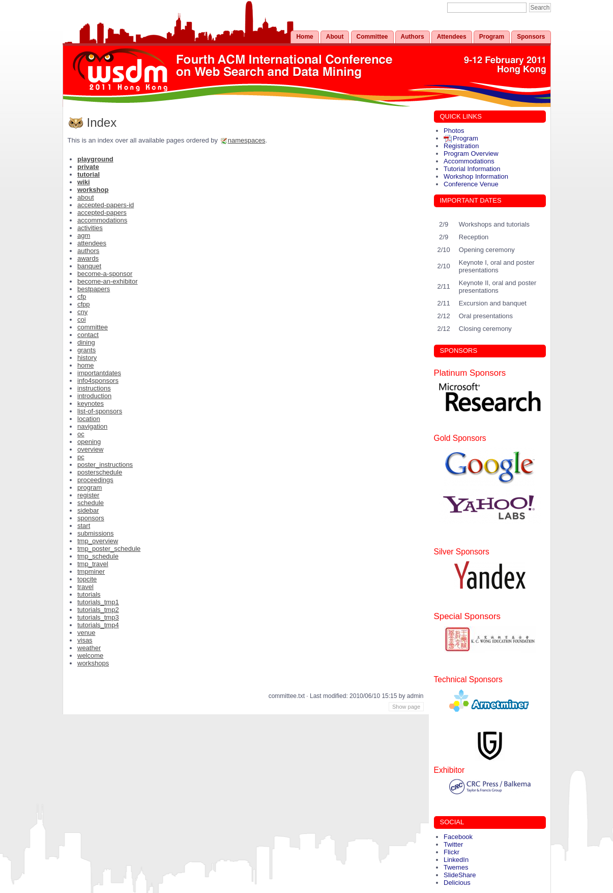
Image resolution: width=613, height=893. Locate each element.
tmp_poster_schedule (108, 548)
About (335, 36)
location (88, 419)
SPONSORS (459, 350)
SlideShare (460, 875)
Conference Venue (471, 184)
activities (90, 228)
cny (82, 312)
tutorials (89, 594)
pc (80, 457)
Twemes (456, 867)
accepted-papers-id (105, 205)
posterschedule (99, 472)
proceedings (95, 480)
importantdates (99, 373)
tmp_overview (97, 541)
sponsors (90, 518)
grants (86, 350)
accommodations (102, 220)
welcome (90, 655)
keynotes (90, 403)
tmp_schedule (98, 556)
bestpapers (93, 289)
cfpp (83, 304)
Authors (412, 36)
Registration (461, 146)
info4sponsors (98, 380)
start (83, 525)
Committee (372, 36)
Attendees (451, 36)
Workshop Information (476, 176)
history (87, 357)
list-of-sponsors (99, 411)
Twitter (453, 844)
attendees (91, 243)
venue (86, 632)
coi (81, 319)
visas (85, 640)
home (85, 365)
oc (80, 434)
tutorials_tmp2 (98, 609)
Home (304, 36)
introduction (94, 396)
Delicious (457, 882)
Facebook (458, 837)
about (85, 197)
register (88, 495)
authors (88, 251)
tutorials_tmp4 (98, 625)
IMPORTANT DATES (471, 200)
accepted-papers (102, 212)
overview (90, 449)
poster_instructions (105, 464)
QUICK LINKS (461, 116)
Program (491, 36)
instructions (94, 388)
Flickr (451, 852)
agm (83, 235)
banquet (89, 266)
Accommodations (469, 161)
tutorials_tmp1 (98, 602)
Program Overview (471, 153)
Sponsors (531, 36)
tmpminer (91, 571)
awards (88, 258)
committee (92, 327)
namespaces (247, 140)
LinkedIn (456, 859)
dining (86, 342)
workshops (93, 663)
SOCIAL (452, 822)
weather (89, 648)
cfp (81, 296)
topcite (87, 579)
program (89, 487)
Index (102, 122)
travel (85, 587)
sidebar (88, 510)
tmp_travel (92, 564)
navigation (92, 426)
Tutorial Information (472, 169)
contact (88, 335)
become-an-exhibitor (107, 281)
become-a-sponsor (104, 273)
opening (89, 441)
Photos (454, 130)
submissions (95, 533)
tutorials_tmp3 (98, 617)
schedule (90, 503)
